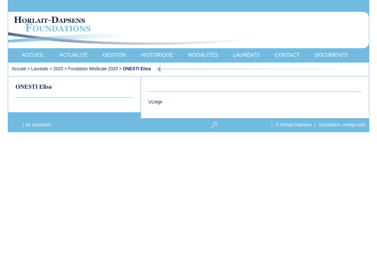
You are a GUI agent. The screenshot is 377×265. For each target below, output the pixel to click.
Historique (157, 55)
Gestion (114, 55)
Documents (331, 55)
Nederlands (326, 6)
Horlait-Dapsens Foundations (140, 30)
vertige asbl (354, 124)
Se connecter (38, 124)
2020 (58, 68)
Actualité (73, 55)
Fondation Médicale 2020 (93, 68)
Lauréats (246, 55)
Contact (287, 55)
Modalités (203, 55)
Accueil (33, 55)
